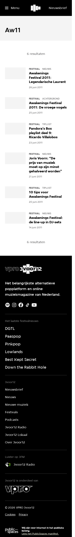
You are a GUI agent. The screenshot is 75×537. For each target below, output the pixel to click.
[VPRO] (18, 490)
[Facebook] (20, 304)
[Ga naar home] (36, 8)
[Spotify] (7, 304)
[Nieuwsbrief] (58, 8)
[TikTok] (27, 304)
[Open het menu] (12, 8)
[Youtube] (34, 304)
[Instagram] (14, 304)
